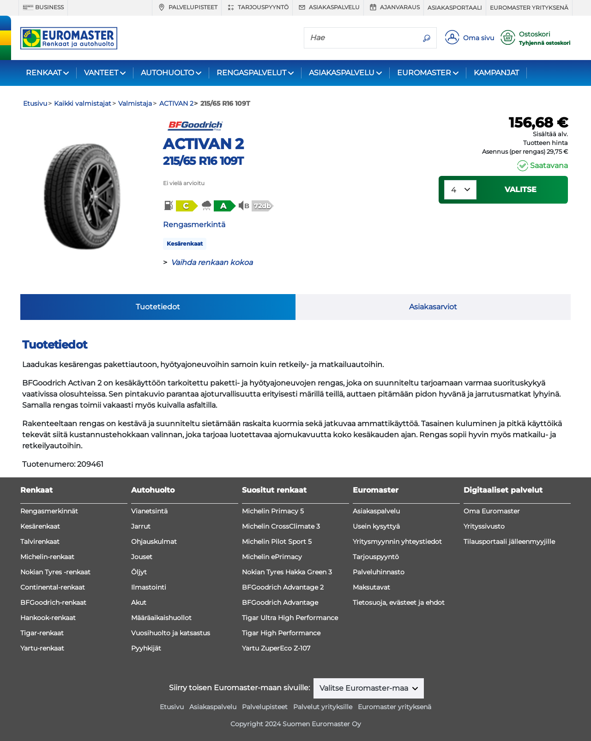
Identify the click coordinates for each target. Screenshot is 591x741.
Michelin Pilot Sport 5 (277, 541)
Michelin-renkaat (47, 557)
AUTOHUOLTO (167, 72)
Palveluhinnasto (378, 572)
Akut (138, 602)
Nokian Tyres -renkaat (55, 572)
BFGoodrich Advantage (280, 602)
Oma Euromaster (492, 511)
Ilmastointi (148, 587)
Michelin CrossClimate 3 (281, 526)
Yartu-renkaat (42, 648)
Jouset (141, 557)
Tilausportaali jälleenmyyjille (509, 541)
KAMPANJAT (496, 72)
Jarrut (141, 526)
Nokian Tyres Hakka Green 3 (287, 572)
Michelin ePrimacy (272, 557)
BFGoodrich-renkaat (53, 602)
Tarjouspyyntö (257, 7)
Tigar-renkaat (42, 633)
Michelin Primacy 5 (273, 511)
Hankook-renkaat (48, 618)
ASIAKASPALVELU (341, 72)
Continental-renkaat (52, 587)
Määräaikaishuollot (161, 618)
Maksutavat (371, 587)
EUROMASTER (424, 72)
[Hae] (360, 37)
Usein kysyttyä (376, 526)
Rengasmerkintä (194, 224)
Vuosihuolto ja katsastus (170, 633)
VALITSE (521, 189)
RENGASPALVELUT (251, 72)
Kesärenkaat (185, 243)
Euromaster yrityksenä (529, 7)
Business (43, 7)
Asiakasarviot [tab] (433, 306)
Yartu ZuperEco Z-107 (276, 648)
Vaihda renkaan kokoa (212, 262)
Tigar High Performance (281, 633)
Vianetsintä (149, 511)
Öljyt (139, 572)
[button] (180, 206)
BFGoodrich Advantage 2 (283, 587)
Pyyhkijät (146, 648)
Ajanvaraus (394, 7)
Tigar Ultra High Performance (290, 618)
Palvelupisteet (186, 7)
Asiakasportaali (455, 7)
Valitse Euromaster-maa (365, 688)
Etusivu (172, 707)
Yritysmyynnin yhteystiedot (397, 541)
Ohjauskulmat (154, 541)
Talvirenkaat (40, 541)
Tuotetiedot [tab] (158, 306)
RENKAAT (43, 72)
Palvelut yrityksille (322, 707)
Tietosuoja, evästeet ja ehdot (399, 602)
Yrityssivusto (484, 526)
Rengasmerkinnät (49, 511)
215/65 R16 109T (203, 161)
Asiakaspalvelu (328, 7)
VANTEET (101, 72)
